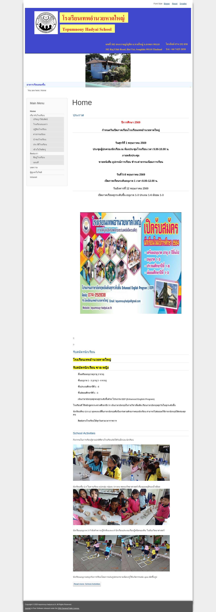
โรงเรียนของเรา (40, 124)
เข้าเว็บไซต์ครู (39, 149)
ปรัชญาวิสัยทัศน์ (40, 119)
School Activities (84, 433)
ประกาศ (78, 115)
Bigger (167, 3)
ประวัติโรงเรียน (40, 144)
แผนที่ (36, 162)
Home (33, 111)
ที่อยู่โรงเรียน (39, 157)
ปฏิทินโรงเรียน (39, 129)
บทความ (34, 167)
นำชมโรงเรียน (39, 139)
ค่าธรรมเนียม (39, 134)
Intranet (33, 177)
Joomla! (28, 608)
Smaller (183, 3)
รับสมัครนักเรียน (84, 352)
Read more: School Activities (87, 584)
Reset (174, 3)
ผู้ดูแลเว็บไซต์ (36, 172)
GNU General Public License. (68, 608)
